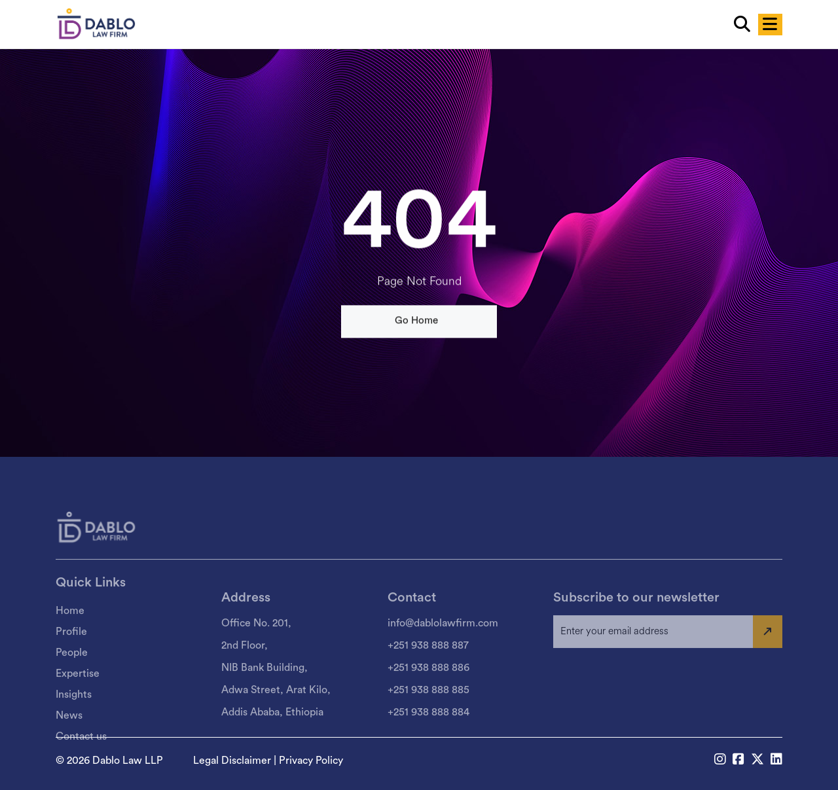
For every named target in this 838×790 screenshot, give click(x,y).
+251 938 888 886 (428, 705)
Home (70, 648)
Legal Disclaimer (232, 760)
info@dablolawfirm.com (443, 660)
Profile (71, 669)
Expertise (78, 711)
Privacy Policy (311, 760)
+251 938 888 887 (428, 682)
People (72, 690)
